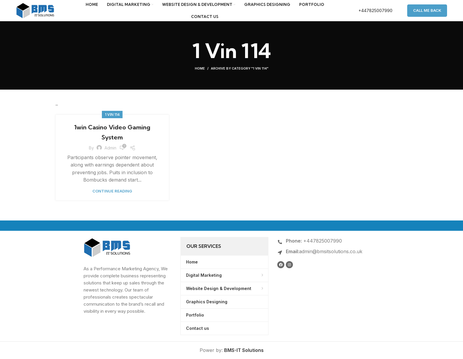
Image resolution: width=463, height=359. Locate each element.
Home (200, 77)
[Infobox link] (369, 14)
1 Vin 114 (112, 123)
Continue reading (112, 199)
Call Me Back (427, 14)
